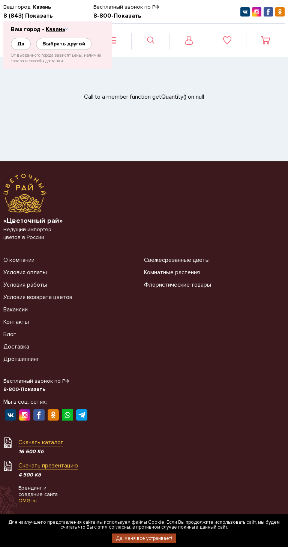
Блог (9, 334)
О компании (18, 260)
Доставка (16, 346)
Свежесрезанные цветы (177, 260)
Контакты (16, 322)
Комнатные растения (172, 272)
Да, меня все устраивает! (144, 538)
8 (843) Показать (28, 16)
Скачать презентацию (48, 465)
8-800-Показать (117, 16)
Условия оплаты (25, 272)
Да (20, 44)
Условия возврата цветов (37, 297)
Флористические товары (177, 285)
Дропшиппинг (21, 359)
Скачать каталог (40, 442)
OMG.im (27, 500)
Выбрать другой (63, 44)
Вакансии (15, 309)
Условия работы (25, 285)
